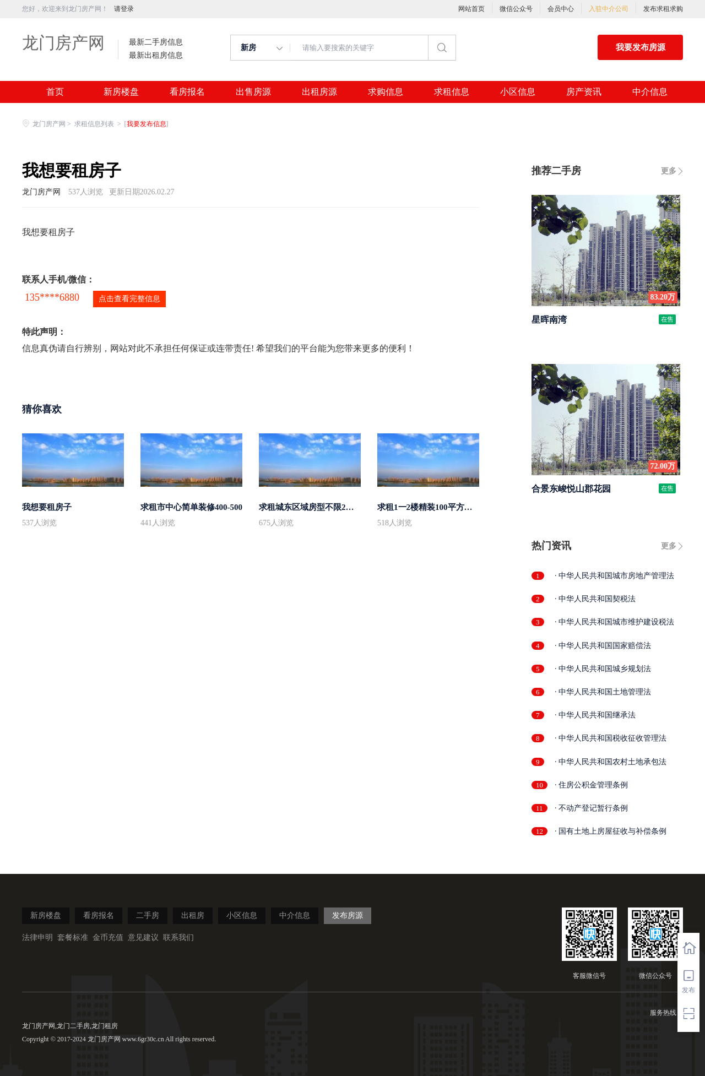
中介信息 (650, 92)
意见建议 (143, 937)
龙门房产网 (63, 43)
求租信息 (452, 92)
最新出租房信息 (156, 55)
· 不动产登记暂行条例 (591, 808)
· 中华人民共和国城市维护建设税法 (614, 622)
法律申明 (37, 937)
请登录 (124, 9)
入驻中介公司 (608, 9)
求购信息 (385, 92)
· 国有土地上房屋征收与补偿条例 (610, 831)
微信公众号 (516, 9)
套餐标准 (72, 937)
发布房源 (347, 915)
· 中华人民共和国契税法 (595, 599)
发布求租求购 (663, 9)
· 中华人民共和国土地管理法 (603, 692)
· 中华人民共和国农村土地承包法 (610, 762)
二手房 (147, 915)
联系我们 (178, 937)
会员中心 (560, 9)
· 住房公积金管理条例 (591, 785)
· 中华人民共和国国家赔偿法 (603, 646)
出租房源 (319, 92)
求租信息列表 (95, 124)
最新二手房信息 (156, 42)
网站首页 (471, 9)
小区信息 (518, 92)
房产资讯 (584, 92)
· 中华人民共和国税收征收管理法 (610, 738)
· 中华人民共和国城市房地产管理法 (614, 576)
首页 (55, 92)
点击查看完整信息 (129, 299)
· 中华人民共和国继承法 (595, 715)
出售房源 (253, 92)
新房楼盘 (121, 92)
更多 (668, 171)
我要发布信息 (146, 124)
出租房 (192, 915)
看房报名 (187, 92)
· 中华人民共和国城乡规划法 (603, 669)
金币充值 (108, 937)
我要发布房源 (640, 47)
